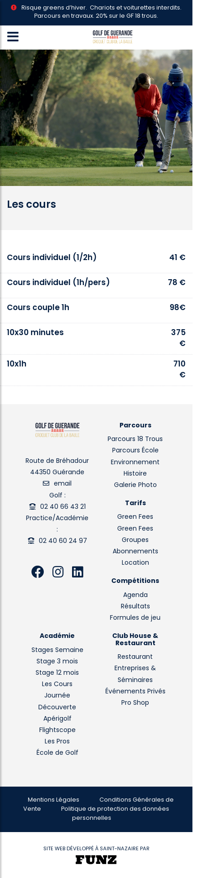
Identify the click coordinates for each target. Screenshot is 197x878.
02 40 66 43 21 (63, 507)
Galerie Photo (135, 485)
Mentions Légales (53, 800)
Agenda (135, 595)
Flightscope (57, 730)
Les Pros (57, 741)
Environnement (135, 462)
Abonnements (135, 551)
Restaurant (135, 657)
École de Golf (57, 753)
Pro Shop (135, 703)
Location (135, 563)
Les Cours (57, 684)
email (63, 484)
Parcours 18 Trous (135, 439)
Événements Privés (135, 691)
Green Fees (135, 517)
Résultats (135, 606)
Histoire (135, 474)
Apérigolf (57, 719)
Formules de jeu (135, 618)
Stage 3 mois (57, 661)
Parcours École (135, 450)
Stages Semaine (57, 650)
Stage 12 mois (57, 673)
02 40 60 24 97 (63, 541)
